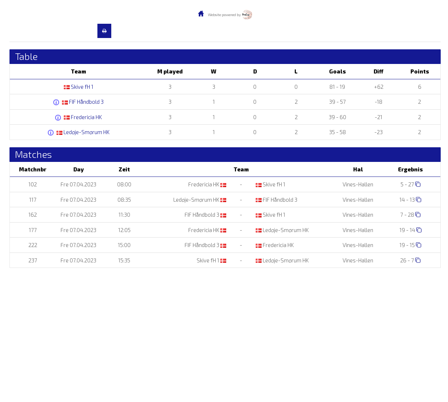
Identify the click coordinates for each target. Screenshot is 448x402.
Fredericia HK (83, 117)
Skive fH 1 (78, 86)
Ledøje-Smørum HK (83, 132)
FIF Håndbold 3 (83, 101)
